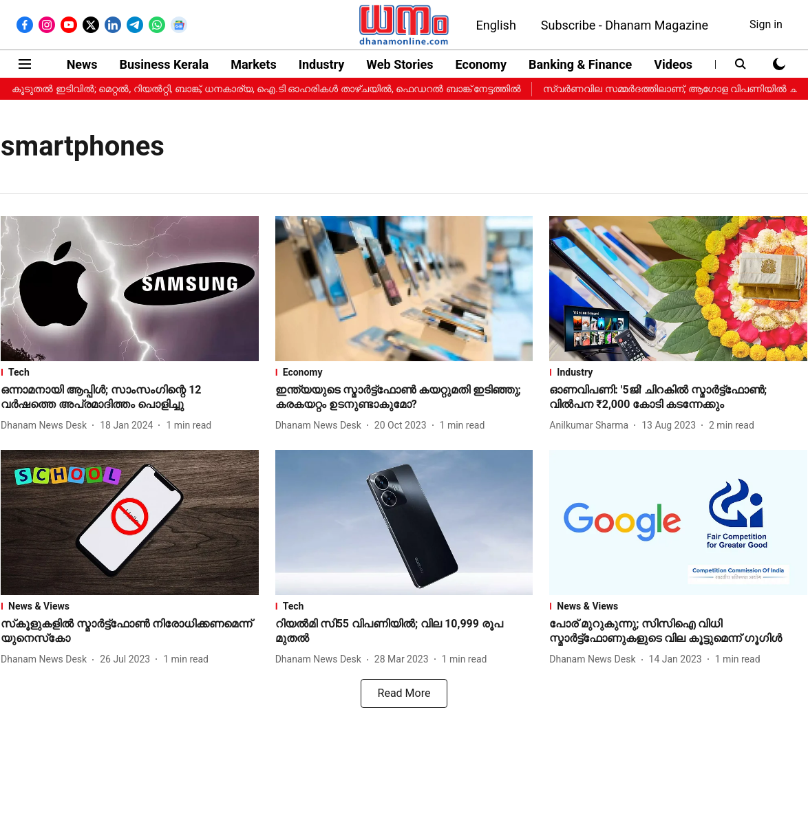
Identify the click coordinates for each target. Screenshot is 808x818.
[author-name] (46, 425)
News (82, 64)
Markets (253, 64)
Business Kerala (164, 64)
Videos (673, 64)
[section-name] (130, 372)
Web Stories (399, 64)
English (496, 25)
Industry (322, 64)
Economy (481, 64)
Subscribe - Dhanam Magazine (624, 25)
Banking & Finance (580, 64)
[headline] (130, 397)
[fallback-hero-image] (130, 288)
